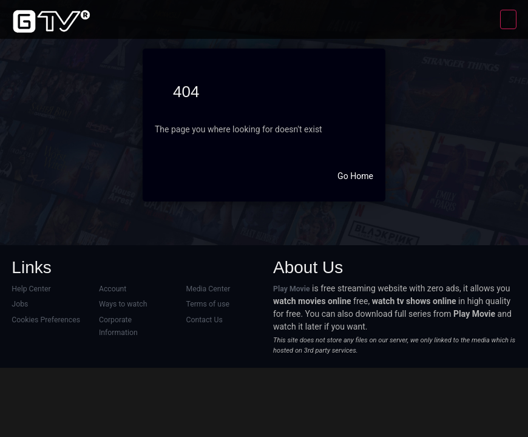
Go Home (355, 176)
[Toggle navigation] (508, 19)
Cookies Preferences (46, 320)
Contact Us (204, 320)
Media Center (208, 289)
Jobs (20, 304)
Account (112, 289)
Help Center (31, 289)
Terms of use (207, 304)
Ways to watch (123, 304)
